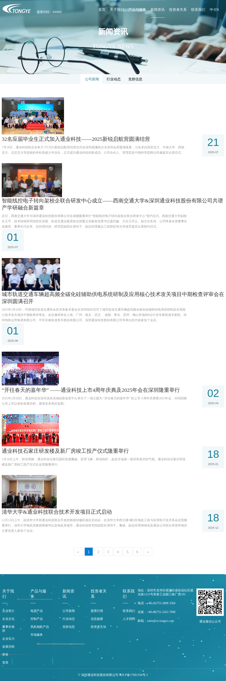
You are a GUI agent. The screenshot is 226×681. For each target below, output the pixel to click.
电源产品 (36, 611)
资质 (5, 662)
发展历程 (8, 646)
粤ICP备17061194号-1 (133, 675)
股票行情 (97, 611)
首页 (101, 9)
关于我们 (117, 9)
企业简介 (8, 611)
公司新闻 (68, 611)
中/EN (214, 9)
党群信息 (68, 626)
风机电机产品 (39, 626)
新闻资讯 (158, 9)
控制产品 (36, 619)
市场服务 (36, 634)
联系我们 (198, 9)
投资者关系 (178, 9)
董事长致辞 (8, 628)
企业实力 (8, 638)
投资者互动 (98, 626)
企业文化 (8, 619)
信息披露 (97, 619)
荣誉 (5, 654)
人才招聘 (129, 619)
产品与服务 (137, 9)
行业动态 (68, 619)
